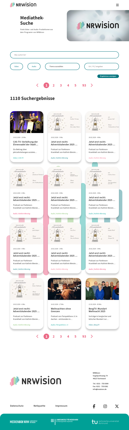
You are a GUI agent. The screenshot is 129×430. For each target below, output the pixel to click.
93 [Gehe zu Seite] (84, 85)
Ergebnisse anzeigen (108, 76)
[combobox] (64, 54)
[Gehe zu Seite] (91, 85)
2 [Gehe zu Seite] (54, 85)
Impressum (61, 405)
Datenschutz (16, 405)
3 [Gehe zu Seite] (61, 85)
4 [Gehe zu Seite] (68, 85)
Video (16, 66)
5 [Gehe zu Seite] (75, 85)
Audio (34, 66)
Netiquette (39, 405)
